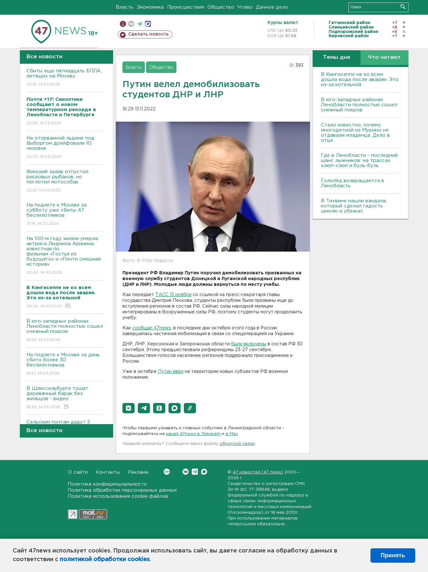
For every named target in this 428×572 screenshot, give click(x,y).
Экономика (150, 7)
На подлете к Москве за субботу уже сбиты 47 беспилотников (65, 214)
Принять (393, 555)
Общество (220, 7)
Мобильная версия (123, 24)
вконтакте (131, 24)
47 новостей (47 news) (258, 472)
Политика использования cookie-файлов (118, 496)
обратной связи (237, 444)
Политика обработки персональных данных (122, 490)
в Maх (232, 434)
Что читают (384, 57)
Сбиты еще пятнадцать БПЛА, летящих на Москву (65, 78)
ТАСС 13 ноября (173, 295)
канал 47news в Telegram (193, 434)
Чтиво (245, 7)
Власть (124, 7)
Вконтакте (167, 472)
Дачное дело (272, 7)
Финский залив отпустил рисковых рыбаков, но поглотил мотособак (65, 181)
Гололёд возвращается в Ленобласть (352, 183)
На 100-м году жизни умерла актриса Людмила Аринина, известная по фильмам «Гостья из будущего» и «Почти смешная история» (65, 256)
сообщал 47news (151, 328)
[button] (128, 408)
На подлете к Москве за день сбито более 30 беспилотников (65, 364)
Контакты (108, 472)
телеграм (139, 24)
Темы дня (336, 57)
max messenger (148, 24)
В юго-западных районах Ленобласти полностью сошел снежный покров (65, 330)
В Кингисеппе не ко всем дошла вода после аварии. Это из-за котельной (360, 79)
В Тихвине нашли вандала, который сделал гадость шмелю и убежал (354, 206)
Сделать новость (148, 34)
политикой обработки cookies (105, 559)
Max (204, 472)
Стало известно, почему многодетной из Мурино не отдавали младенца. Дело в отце (355, 132)
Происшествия (185, 7)
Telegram (195, 472)
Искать (403, 6)
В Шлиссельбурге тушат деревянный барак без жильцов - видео (65, 398)
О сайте (78, 472)
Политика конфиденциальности (107, 484)
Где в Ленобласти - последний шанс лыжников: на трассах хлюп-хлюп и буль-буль (359, 160)
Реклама (138, 472)
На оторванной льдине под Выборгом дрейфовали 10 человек (65, 147)
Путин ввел (170, 372)
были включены (248, 344)
